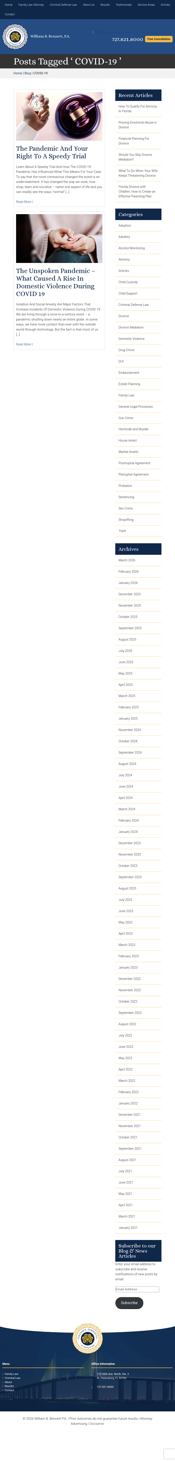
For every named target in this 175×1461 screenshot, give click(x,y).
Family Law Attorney (31, 4)
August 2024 (127, 784)
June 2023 (126, 934)
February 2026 (129, 587)
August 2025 (127, 656)
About (8, 1411)
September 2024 (130, 772)
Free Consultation (158, 39)
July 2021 (125, 1200)
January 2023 (128, 992)
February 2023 (129, 980)
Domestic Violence (132, 349)
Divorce (123, 326)
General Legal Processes (136, 419)
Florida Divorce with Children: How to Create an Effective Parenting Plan (137, 199)
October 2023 (128, 887)
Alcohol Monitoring (132, 257)
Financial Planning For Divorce (134, 142)
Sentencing (126, 511)
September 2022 (130, 1038)
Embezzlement (129, 384)
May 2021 (125, 1223)
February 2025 (129, 726)
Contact (10, 14)
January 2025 (128, 737)
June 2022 (126, 1072)
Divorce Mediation (131, 338)
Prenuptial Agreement (134, 488)
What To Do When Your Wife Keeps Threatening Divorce (135, 178)
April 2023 (125, 957)
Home (8, 4)
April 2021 (125, 1234)
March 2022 (127, 1107)
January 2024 (128, 853)
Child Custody (128, 292)
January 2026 (128, 599)
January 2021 (128, 1257)
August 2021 (127, 1188)
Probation (125, 500)
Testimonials (124, 4)
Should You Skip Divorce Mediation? (136, 158)
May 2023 (125, 945)
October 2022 (128, 1026)
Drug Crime (126, 361)
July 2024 (125, 795)
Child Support (128, 303)
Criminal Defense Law (63, 4)
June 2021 (126, 1211)
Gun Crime (126, 430)
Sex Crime (125, 523)
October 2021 (128, 1165)
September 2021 (130, 1177)
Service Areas (146, 4)
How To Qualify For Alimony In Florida (132, 109)
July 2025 (125, 668)
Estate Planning (129, 396)
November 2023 (130, 876)
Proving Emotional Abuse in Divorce (136, 125)
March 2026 (127, 575)
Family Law (126, 407)
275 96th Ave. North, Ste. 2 (113, 1403)
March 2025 (127, 714)
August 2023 (127, 911)
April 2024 (125, 818)
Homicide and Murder (134, 442)
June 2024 (126, 807)
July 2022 (125, 1061)
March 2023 (127, 968)
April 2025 (125, 703)
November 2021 (130, 1153)
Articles (165, 4)
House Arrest (128, 453)
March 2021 (127, 1246)
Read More (25, 202)
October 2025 (128, 633)
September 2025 (130, 645)
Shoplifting (126, 534)
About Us (88, 4)
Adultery (124, 245)
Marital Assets (128, 465)
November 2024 (130, 749)
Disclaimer (97, 1453)
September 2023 (130, 899)
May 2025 (125, 691)
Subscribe (129, 1333)
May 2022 (125, 1084)
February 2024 (129, 841)
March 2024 (127, 830)
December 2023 (130, 864)
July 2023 (125, 922)
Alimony (124, 268)
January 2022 (128, 1130)
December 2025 (130, 610)
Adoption (125, 234)
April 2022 (125, 1096)
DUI (121, 373)
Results (105, 4)
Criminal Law (12, 1407)
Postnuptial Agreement (135, 477)
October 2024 (128, 760)
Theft (122, 546)
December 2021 (130, 1142)
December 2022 (130, 1003)
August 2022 (127, 1049)
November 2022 (130, 1015)
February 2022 (129, 1119)
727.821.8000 (125, 39)
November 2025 (130, 622)
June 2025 (126, 679)
